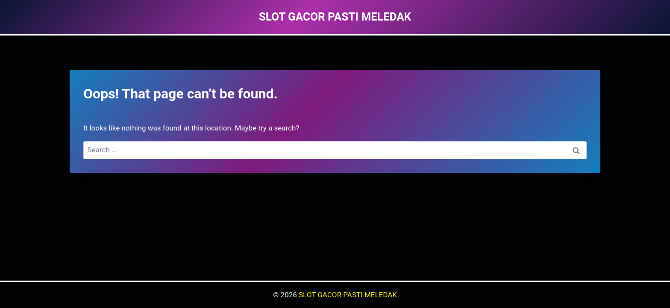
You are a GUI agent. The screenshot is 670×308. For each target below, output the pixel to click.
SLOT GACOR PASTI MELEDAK (348, 294)
